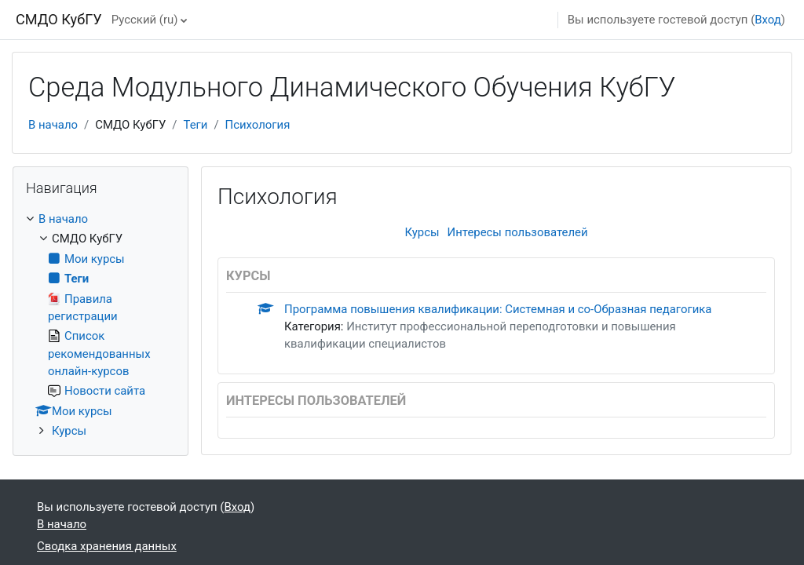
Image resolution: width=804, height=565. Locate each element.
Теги (195, 125)
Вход (768, 20)
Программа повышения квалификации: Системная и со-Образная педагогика (497, 309)
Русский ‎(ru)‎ (144, 20)
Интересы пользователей (518, 232)
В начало (53, 125)
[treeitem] (100, 325)
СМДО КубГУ (59, 19)
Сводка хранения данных (107, 546)
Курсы (421, 232)
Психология (258, 125)
